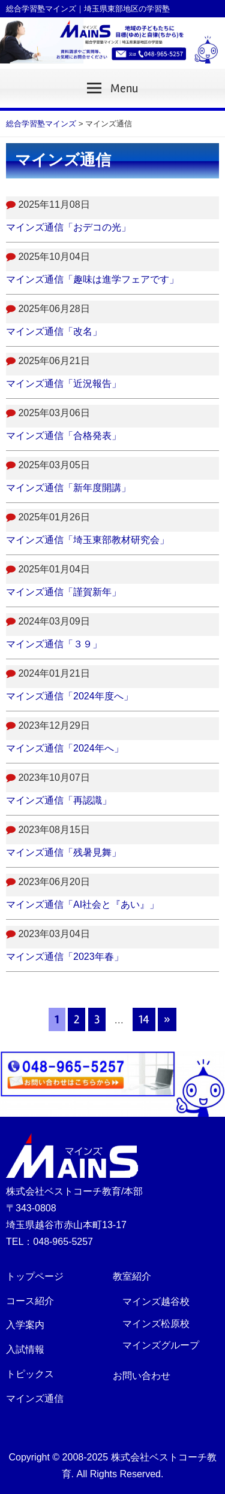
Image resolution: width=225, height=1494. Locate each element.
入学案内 (25, 1325)
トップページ (35, 1276)
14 (144, 1019)
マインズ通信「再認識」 (59, 800)
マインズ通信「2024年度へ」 (69, 696)
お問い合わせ (141, 1376)
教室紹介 (132, 1276)
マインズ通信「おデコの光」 (68, 227)
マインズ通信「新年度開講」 (68, 488)
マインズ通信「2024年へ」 (65, 748)
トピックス (30, 1374)
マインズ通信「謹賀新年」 (63, 592)
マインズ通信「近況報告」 (63, 383)
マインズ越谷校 (156, 1301)
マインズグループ (160, 1345)
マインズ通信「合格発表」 (63, 436)
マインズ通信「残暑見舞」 (63, 852)
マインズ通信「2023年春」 (65, 956)
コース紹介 (30, 1301)
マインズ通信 (35, 1398)
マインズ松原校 (156, 1324)
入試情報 (25, 1349)
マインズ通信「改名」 (54, 331)
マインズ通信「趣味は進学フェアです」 (92, 279)
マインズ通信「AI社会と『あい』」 (82, 904)
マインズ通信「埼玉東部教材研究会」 (87, 540)
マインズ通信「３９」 (54, 644)
